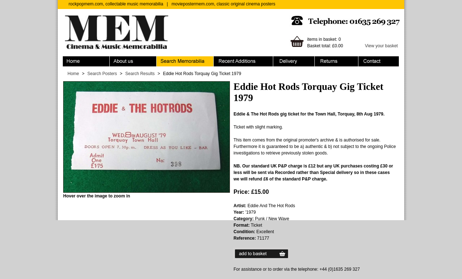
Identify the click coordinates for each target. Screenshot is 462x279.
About (133, 61)
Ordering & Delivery (294, 61)
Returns (336, 61)
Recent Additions (243, 61)
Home (86, 61)
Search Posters (102, 73)
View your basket (381, 45)
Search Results (139, 73)
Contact (378, 61)
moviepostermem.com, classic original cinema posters (223, 3)
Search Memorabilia (185, 61)
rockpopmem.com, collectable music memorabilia (116, 3)
